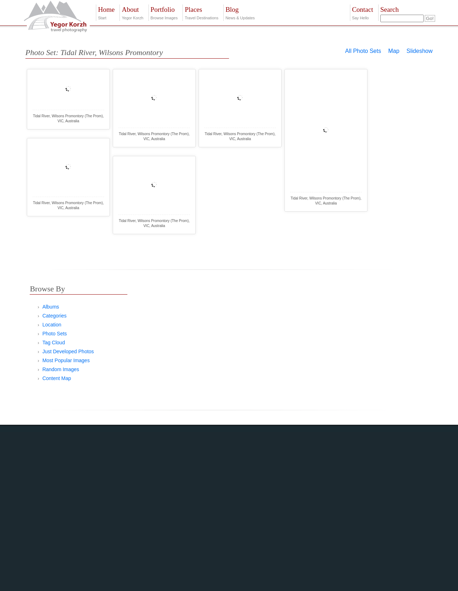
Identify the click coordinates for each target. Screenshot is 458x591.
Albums (50, 307)
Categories (54, 316)
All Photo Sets (363, 51)
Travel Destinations (201, 12)
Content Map (56, 378)
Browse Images (164, 12)
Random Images (60, 369)
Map (393, 51)
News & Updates (240, 12)
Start (106, 12)
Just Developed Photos (68, 351)
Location (51, 324)
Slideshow (419, 51)
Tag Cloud (53, 342)
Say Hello (362, 12)
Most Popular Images (65, 360)
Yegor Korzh (132, 12)
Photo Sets (54, 333)
